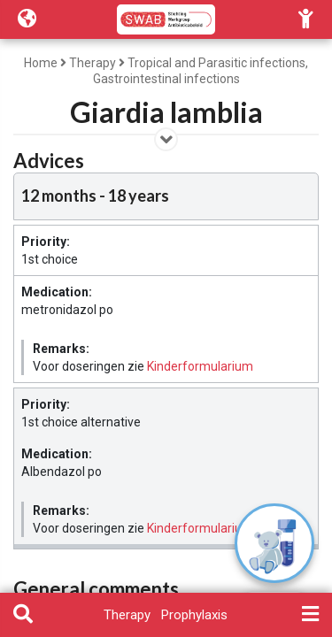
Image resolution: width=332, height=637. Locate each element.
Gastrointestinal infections (166, 79)
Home (41, 63)
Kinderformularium (200, 366)
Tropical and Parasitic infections (216, 63)
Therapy (92, 63)
